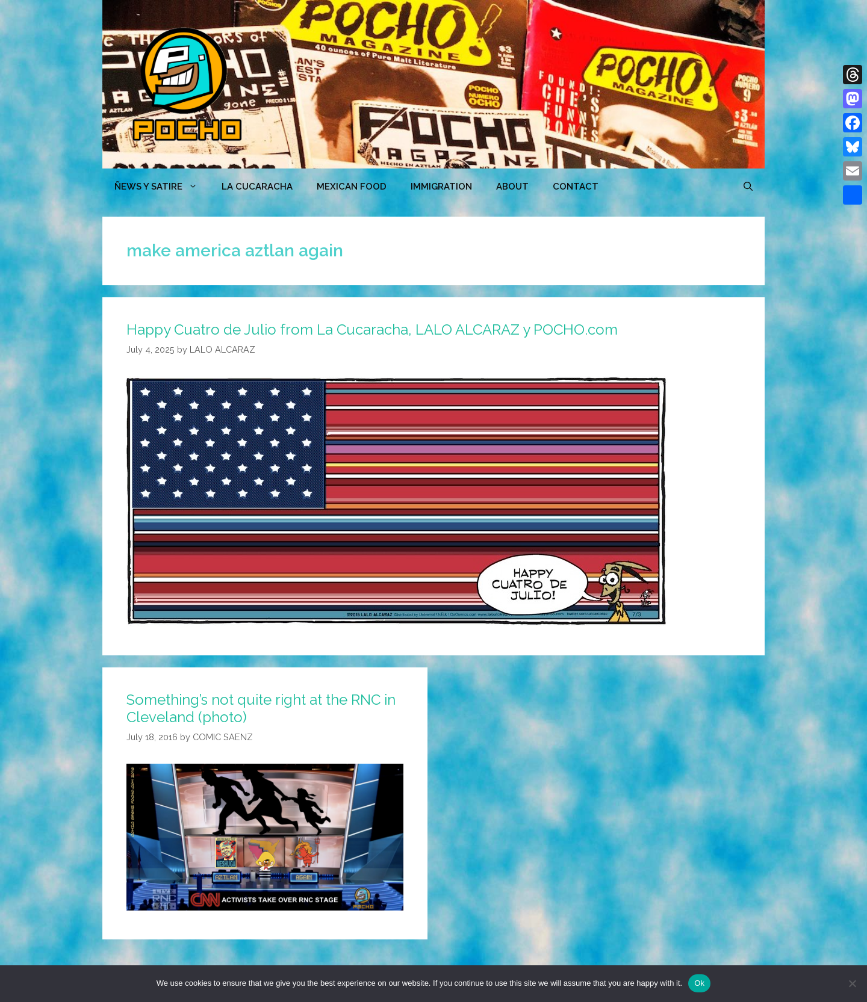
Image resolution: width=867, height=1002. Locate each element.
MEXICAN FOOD (352, 186)
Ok (699, 983)
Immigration (441, 186)
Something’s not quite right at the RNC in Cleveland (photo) (261, 708)
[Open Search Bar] (748, 187)
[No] (852, 983)
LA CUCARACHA (257, 186)
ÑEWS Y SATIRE (162, 187)
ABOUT (512, 186)
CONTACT (575, 186)
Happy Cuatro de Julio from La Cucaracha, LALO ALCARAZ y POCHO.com (372, 329)
